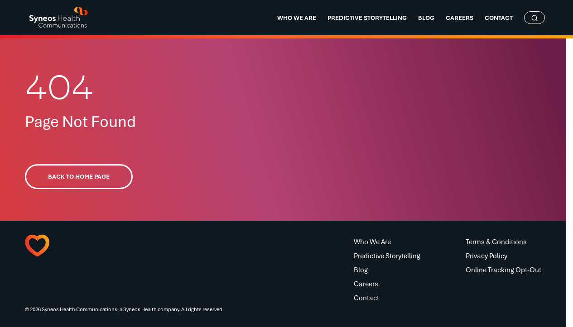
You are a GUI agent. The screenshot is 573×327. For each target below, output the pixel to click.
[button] (69, 245)
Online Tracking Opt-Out (503, 269)
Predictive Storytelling (387, 255)
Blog (361, 269)
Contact (366, 297)
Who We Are (372, 241)
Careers (366, 283)
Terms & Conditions (496, 241)
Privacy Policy (486, 255)
